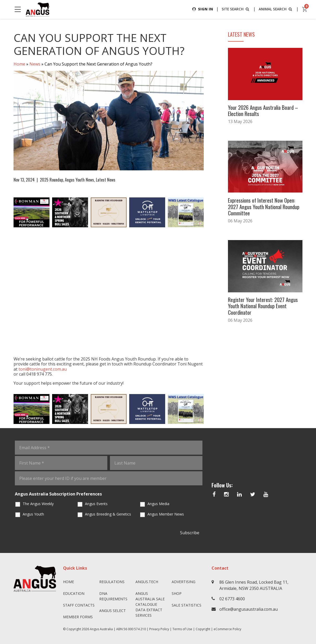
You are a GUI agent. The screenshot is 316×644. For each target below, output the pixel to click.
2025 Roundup (51, 180)
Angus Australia (101, 629)
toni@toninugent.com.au (42, 369)
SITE (234, 9)
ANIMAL (275, 9)
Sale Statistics (186, 605)
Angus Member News (165, 514)
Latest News (105, 180)
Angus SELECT (112, 610)
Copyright (203, 629)
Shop (177, 593)
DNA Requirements (113, 596)
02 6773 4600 (232, 599)
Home (19, 64)
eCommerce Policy (227, 629)
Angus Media (158, 503)
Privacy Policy (159, 629)
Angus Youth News (79, 180)
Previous (8, 212)
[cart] (305, 9)
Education (73, 593)
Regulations (112, 581)
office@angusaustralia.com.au (248, 609)
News (34, 64)
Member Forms (78, 616)
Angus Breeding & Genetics (108, 514)
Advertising (183, 581)
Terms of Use (182, 629)
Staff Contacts (79, 605)
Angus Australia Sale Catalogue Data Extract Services (150, 604)
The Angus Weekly (38, 503)
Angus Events (96, 503)
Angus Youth (33, 514)
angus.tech (146, 581)
